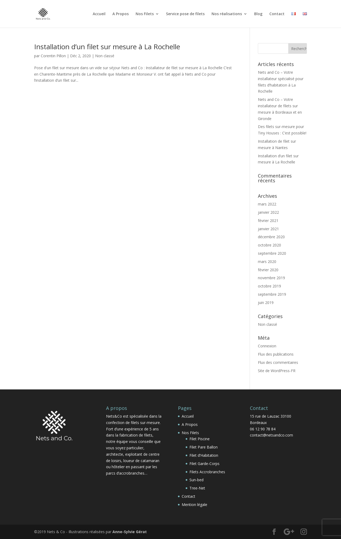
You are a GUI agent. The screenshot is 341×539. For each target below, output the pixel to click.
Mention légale (194, 504)
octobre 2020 (269, 245)
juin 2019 (266, 302)
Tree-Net (197, 488)
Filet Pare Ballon (203, 447)
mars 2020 (267, 261)
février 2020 (268, 269)
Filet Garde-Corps (204, 463)
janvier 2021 (268, 228)
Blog (258, 14)
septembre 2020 (272, 253)
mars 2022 (267, 204)
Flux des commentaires (278, 362)
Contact (277, 14)
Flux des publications (276, 354)
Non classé (104, 55)
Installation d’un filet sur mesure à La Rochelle (107, 46)
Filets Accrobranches (207, 471)
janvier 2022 (268, 212)
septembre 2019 (272, 294)
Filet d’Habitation (203, 455)
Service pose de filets (185, 14)
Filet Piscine (199, 438)
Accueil (99, 14)
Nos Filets (145, 14)
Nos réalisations (227, 14)
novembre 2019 (271, 277)
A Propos (120, 14)
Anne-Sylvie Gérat (129, 531)
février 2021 (268, 220)
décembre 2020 (271, 236)
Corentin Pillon (53, 55)
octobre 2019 (269, 286)
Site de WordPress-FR (276, 370)
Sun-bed (196, 479)
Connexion (267, 345)
